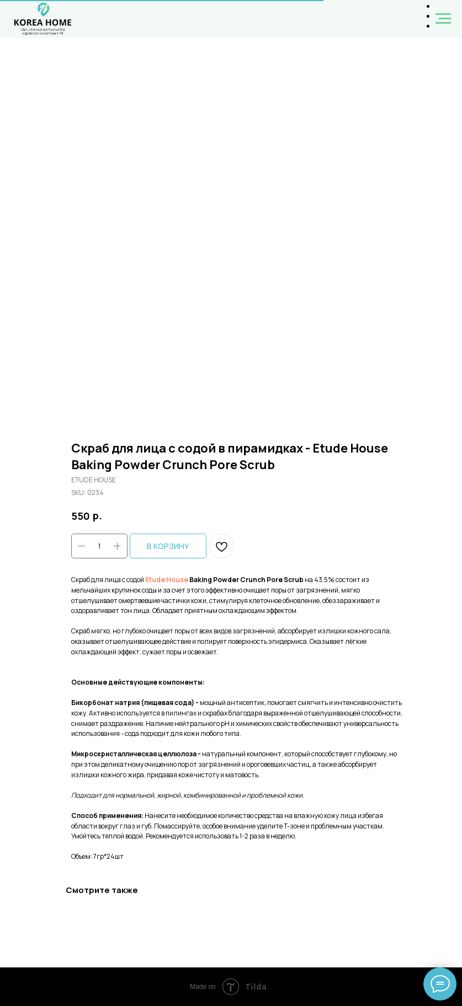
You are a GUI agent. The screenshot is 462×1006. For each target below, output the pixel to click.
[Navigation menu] (443, 18)
